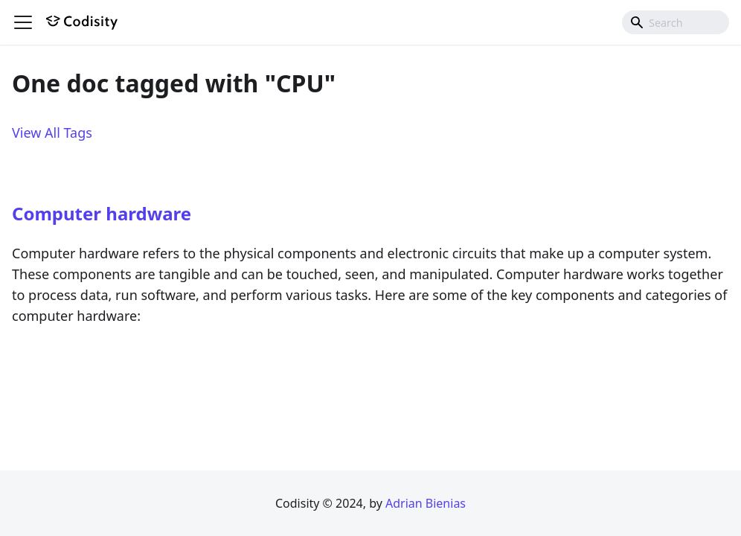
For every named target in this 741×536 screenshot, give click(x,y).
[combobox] (675, 22)
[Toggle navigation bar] (23, 22)
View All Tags (52, 132)
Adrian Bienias (425, 503)
